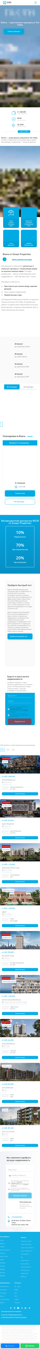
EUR (13, 750)
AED (2, 750)
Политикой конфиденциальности (15, 708)
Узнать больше (20, 794)
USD (8, 750)
